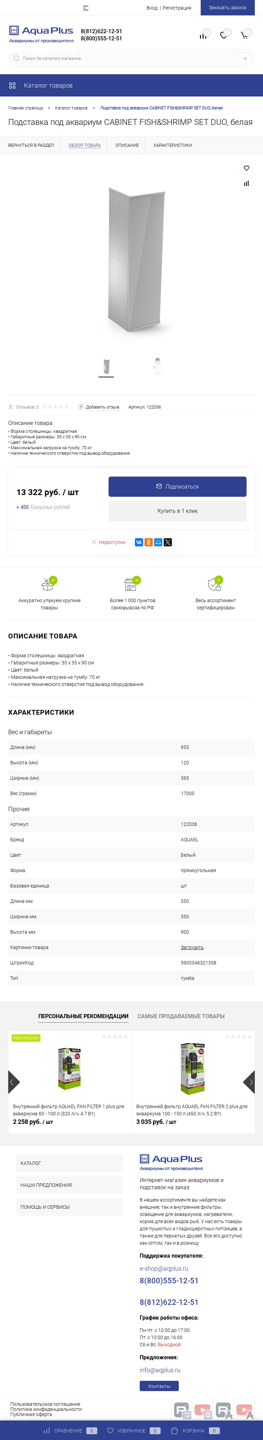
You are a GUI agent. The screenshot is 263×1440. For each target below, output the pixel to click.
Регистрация (177, 8)
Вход (152, 8)
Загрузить (192, 948)
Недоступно (108, 543)
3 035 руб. (156, 1122)
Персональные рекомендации (83, 1017)
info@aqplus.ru (160, 1371)
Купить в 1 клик (178, 512)
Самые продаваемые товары (181, 1017)
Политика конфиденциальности (46, 1410)
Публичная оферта (31, 1415)
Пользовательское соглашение (45, 1405)
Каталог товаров (40, 85)
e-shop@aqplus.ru (164, 1269)
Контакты (159, 1387)
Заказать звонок (228, 7)
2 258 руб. (33, 1122)
